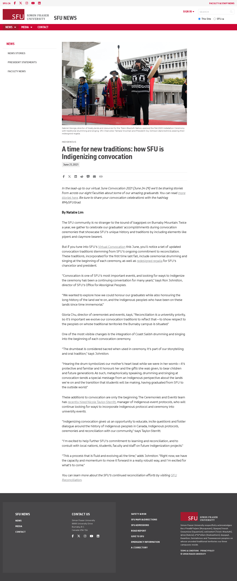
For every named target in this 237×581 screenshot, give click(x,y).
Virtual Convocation (111, 247)
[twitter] (20, 3)
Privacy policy (207, 550)
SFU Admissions (140, 525)
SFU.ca (220, 18)
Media (25, 27)
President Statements (22, 62)
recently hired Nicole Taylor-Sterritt (92, 402)
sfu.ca (6, 3)
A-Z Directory (139, 547)
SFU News (65, 18)
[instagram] (26, 3)
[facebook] (15, 3)
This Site (206, 18)
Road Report (138, 530)
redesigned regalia (149, 261)
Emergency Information (145, 541)
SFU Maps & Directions (144, 519)
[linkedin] (39, 3)
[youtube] (33, 3)
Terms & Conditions (190, 550)
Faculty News (17, 71)
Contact (43, 27)
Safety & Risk (138, 513)
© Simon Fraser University (193, 554)
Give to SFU (137, 536)
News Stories (16, 53)
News (9, 27)
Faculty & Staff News (221, 3)
